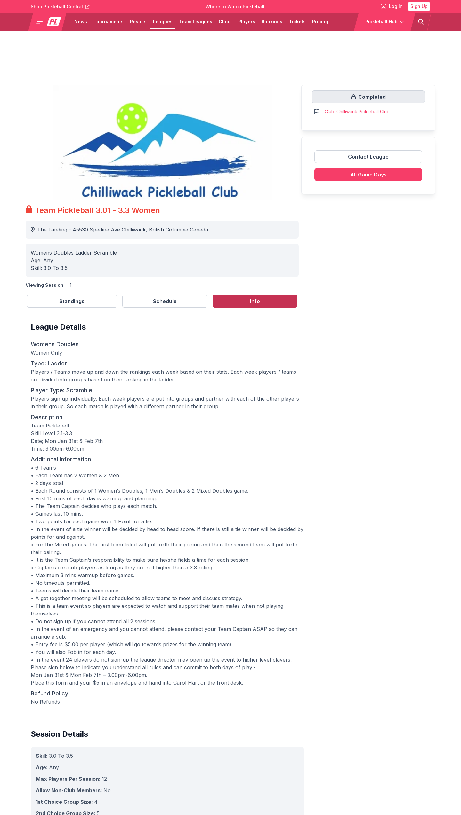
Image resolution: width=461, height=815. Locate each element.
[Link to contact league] (368, 159)
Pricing (320, 21)
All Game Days (368, 174)
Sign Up (419, 6)
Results (138, 21)
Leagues (163, 21)
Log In (392, 6)
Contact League (368, 156)
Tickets (297, 21)
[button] (50, 21)
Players (246, 21)
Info (255, 301)
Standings (72, 301)
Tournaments (108, 21)
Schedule (165, 301)
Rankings (272, 21)
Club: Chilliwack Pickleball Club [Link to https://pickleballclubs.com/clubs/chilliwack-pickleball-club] (357, 111)
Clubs (225, 21)
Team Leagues (195, 21)
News (80, 21)
